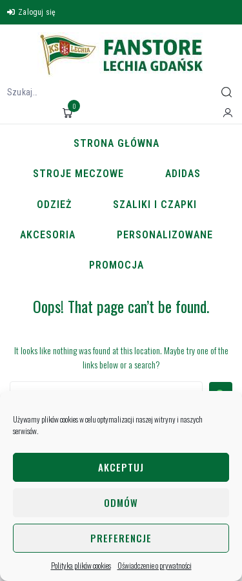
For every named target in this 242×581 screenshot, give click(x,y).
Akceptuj (121, 467)
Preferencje (121, 538)
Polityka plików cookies (81, 565)
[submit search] (226, 92)
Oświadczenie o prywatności (154, 565)
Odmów (121, 502)
